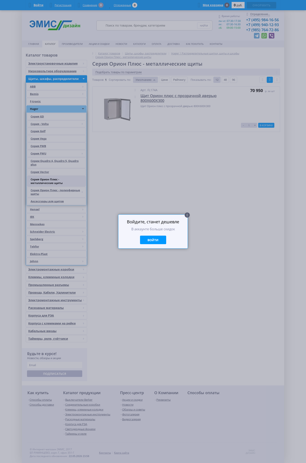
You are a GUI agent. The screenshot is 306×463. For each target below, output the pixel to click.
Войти (153, 240)
